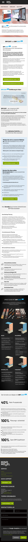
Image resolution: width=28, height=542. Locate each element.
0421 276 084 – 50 (8, 493)
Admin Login (3, 475)
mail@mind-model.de (7, 494)
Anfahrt (2, 472)
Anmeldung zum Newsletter (6, 473)
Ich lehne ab (16, 537)
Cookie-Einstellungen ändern (7, 476)
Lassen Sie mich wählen (7, 534)
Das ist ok (23, 537)
